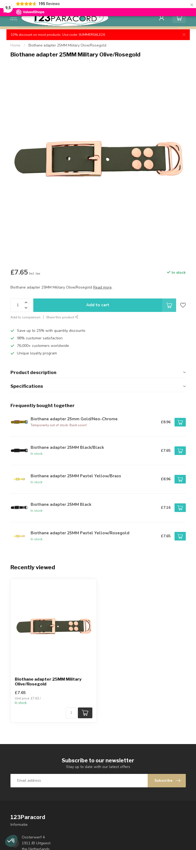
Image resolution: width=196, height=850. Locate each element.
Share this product (62, 317)
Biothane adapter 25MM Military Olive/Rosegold (67, 45)
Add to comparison (25, 317)
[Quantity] (71, 712)
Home (15, 45)
